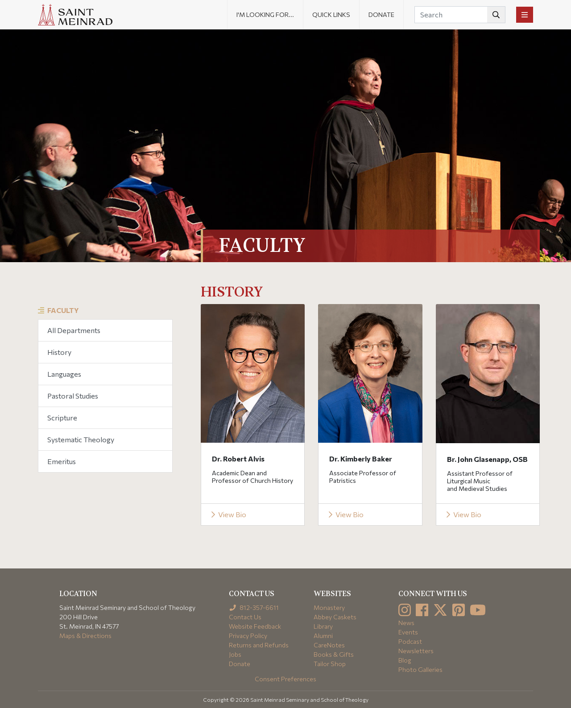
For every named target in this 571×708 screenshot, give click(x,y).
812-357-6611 (254, 607)
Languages (64, 374)
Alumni (323, 635)
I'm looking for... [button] (265, 14)
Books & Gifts (334, 654)
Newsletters (416, 650)
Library (323, 626)
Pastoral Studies (72, 395)
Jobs (235, 654)
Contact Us (245, 617)
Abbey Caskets (335, 617)
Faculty (63, 310)
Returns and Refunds (259, 645)
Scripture (62, 417)
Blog (404, 660)
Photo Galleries (420, 669)
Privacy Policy (248, 635)
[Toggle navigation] (524, 15)
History (59, 352)
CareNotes (329, 645)
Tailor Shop (330, 663)
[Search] (459, 14)
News (406, 622)
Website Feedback (255, 626)
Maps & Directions (85, 635)
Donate (381, 14)
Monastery (329, 607)
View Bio (228, 514)
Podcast (410, 641)
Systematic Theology (80, 439)
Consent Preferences (285, 679)
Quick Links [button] (331, 14)
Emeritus (61, 461)
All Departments (73, 330)
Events (408, 632)
